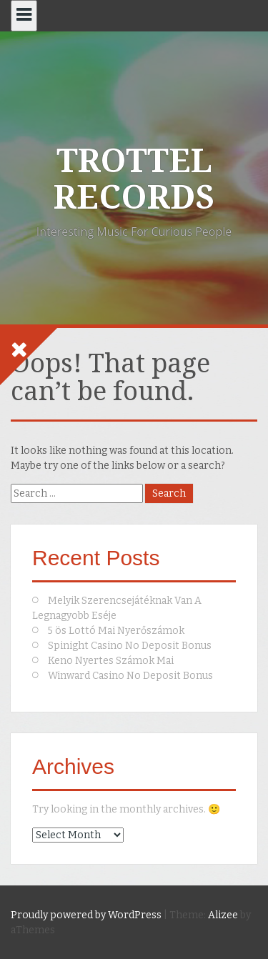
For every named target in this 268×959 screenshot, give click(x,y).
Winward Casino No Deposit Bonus (130, 676)
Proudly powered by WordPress (86, 915)
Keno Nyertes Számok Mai (111, 661)
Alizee (223, 915)
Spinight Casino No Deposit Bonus (130, 646)
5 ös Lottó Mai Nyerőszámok (116, 631)
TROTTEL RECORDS (134, 179)
